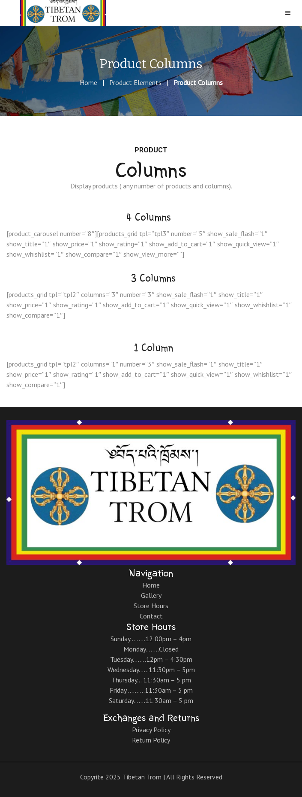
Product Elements (135, 82)
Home (88, 82)
